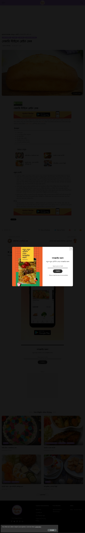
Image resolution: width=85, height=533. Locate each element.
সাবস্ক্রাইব (58, 271)
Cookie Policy (20, 526)
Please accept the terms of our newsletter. (58, 275)
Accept (22, 529)
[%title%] (71, 249)
